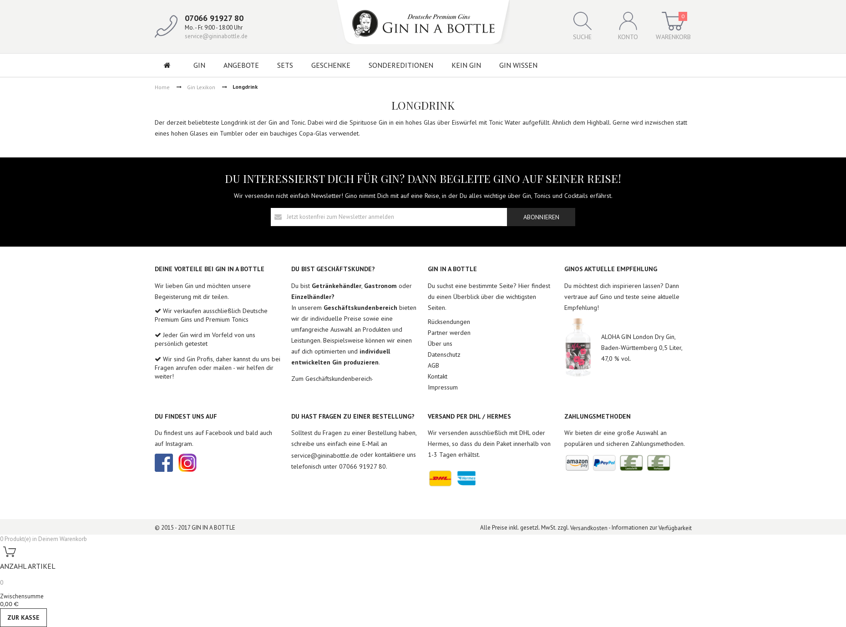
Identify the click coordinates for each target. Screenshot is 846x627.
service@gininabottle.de (216, 36)
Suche (582, 26)
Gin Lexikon (201, 86)
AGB (433, 365)
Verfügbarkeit (675, 528)
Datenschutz (444, 354)
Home (162, 86)
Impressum (443, 387)
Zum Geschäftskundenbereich (331, 378)
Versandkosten (589, 528)
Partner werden (449, 333)
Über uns (440, 343)
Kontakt (437, 376)
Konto (628, 26)
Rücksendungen (449, 322)
